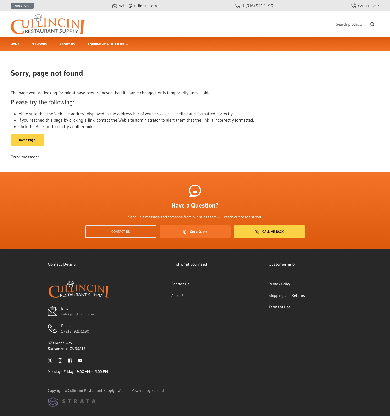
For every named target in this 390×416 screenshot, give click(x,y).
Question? (22, 5)
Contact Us (120, 232)
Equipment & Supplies (108, 44)
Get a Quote (195, 232)
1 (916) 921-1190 (75, 331)
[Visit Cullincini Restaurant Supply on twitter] (50, 360)
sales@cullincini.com (78, 314)
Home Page (27, 140)
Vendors (39, 44)
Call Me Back (269, 232)
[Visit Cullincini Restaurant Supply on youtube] (80, 360)
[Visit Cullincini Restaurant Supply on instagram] (60, 360)
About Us (67, 44)
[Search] (354, 24)
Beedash (158, 390)
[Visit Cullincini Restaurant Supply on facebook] (70, 360)
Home (15, 44)
